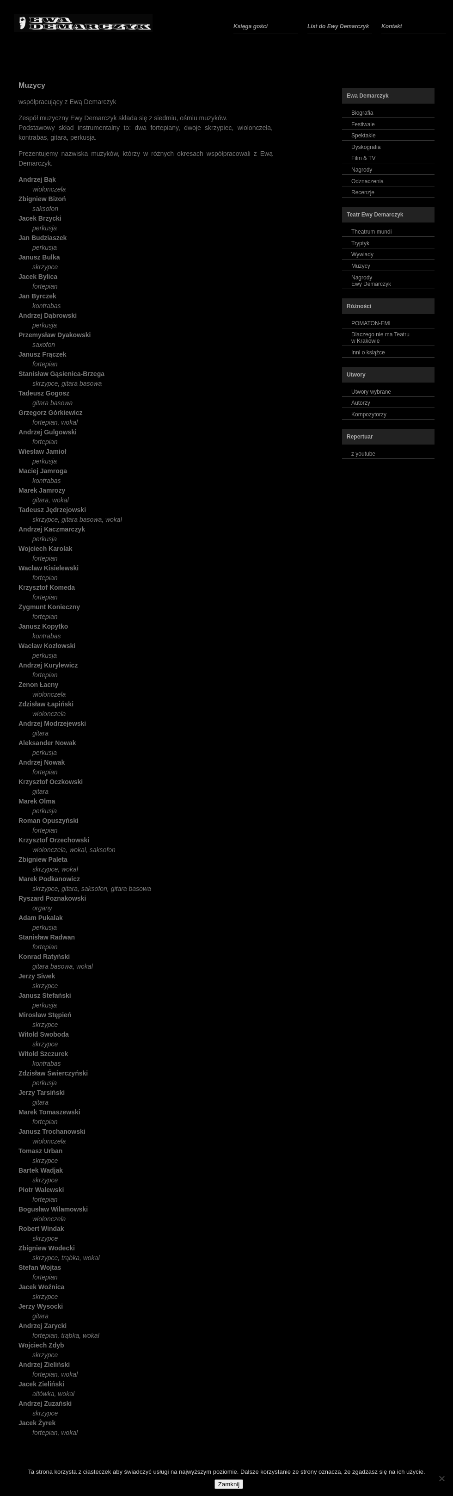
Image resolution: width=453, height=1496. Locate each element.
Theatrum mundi (371, 232)
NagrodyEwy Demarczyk (371, 280)
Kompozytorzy (368, 414)
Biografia (362, 113)
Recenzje (362, 192)
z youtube (363, 454)
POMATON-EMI (371, 323)
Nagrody (361, 170)
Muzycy (31, 85)
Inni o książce (368, 352)
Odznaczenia (367, 181)
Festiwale (363, 124)
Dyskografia (365, 147)
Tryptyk (360, 243)
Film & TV (363, 158)
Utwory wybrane (371, 392)
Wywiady (362, 254)
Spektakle (363, 135)
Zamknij (229, 1484)
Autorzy (360, 403)
